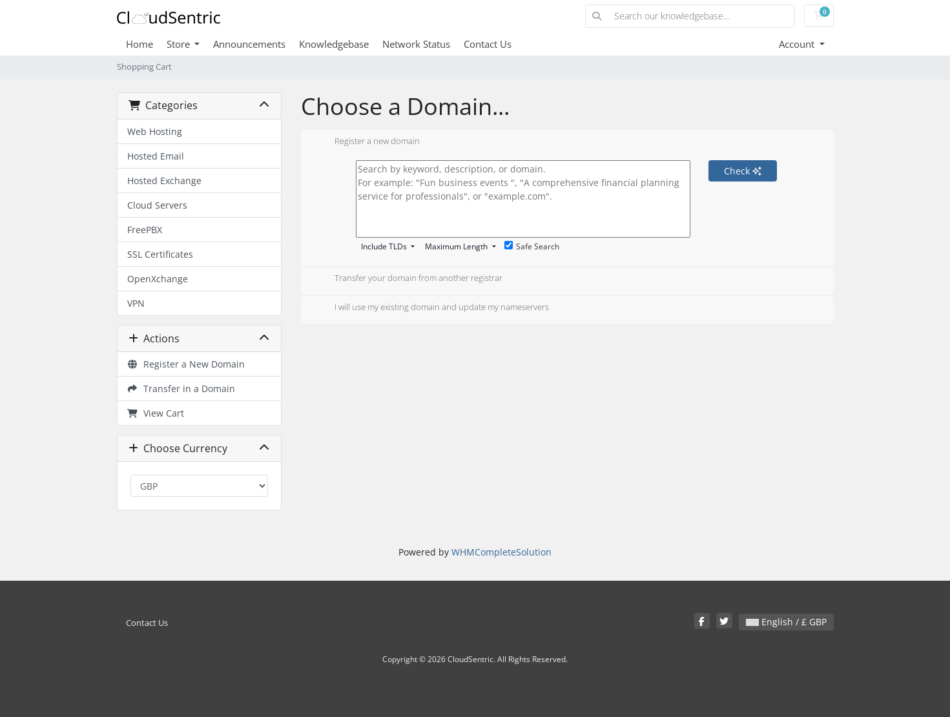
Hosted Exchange (164, 180)
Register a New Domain (186, 364)
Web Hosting (154, 131)
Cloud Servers (157, 205)
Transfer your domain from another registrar (408, 279)
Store (179, 43)
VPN (136, 303)
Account (798, 43)
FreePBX (144, 229)
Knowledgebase (334, 43)
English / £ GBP (786, 622)
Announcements (249, 43)
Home (139, 43)
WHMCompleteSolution (501, 552)
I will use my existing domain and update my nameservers (431, 308)
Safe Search (531, 246)
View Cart (156, 413)
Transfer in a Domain (181, 388)
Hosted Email (155, 156)
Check (742, 171)
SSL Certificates (160, 254)
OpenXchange (157, 279)
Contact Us (487, 43)
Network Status (416, 43)
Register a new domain (367, 142)
